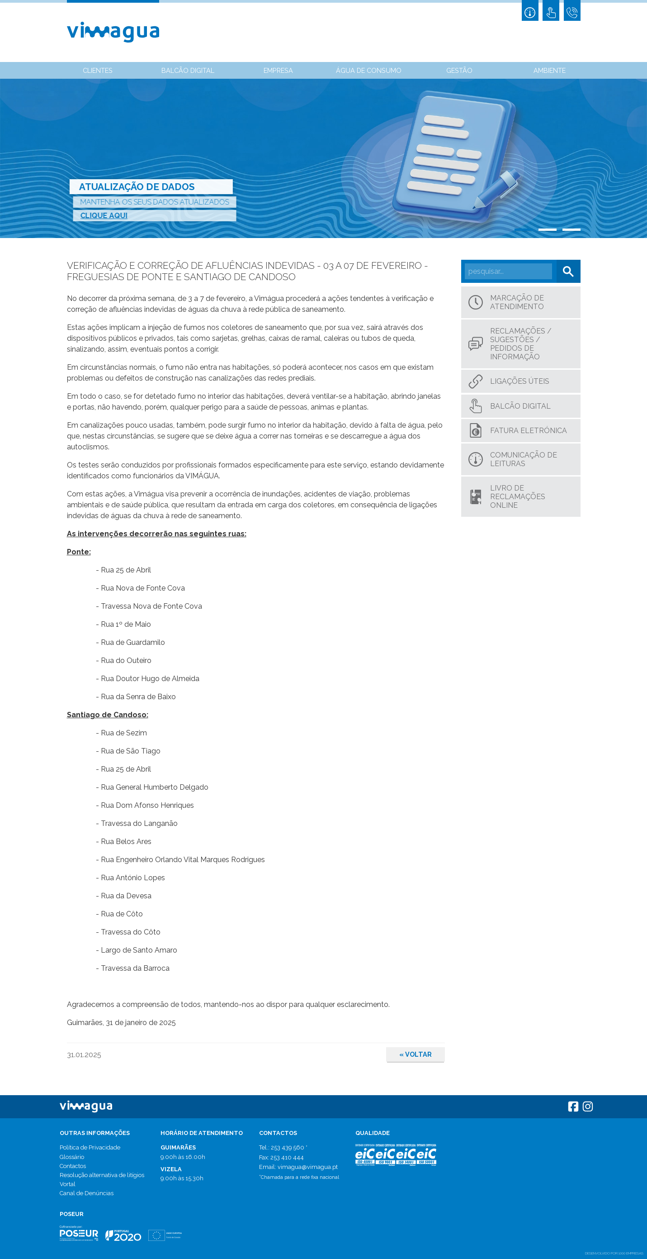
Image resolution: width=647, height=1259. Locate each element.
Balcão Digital (187, 70)
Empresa (278, 70)
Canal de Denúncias (86, 1193)
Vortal (68, 1184)
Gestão (459, 70)
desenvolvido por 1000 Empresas (614, 1253)
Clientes (98, 70)
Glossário (72, 1157)
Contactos (73, 1166)
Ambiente (550, 70)
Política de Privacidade (90, 1147)
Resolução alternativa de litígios (102, 1175)
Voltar (415, 1054)
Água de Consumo (368, 70)
